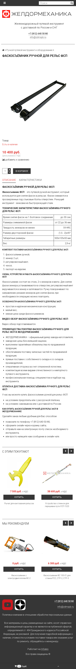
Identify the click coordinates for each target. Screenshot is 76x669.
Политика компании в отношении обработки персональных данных (37, 614)
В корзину (22, 171)
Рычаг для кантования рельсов (19, 503)
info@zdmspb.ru (38, 37)
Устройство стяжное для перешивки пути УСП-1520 (57, 504)
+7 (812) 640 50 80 (38, 33)
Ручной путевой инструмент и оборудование (29, 50)
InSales (44, 649)
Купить (19, 497)
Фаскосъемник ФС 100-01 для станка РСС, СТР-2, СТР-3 (57, 576)
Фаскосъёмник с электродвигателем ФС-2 (19, 576)
